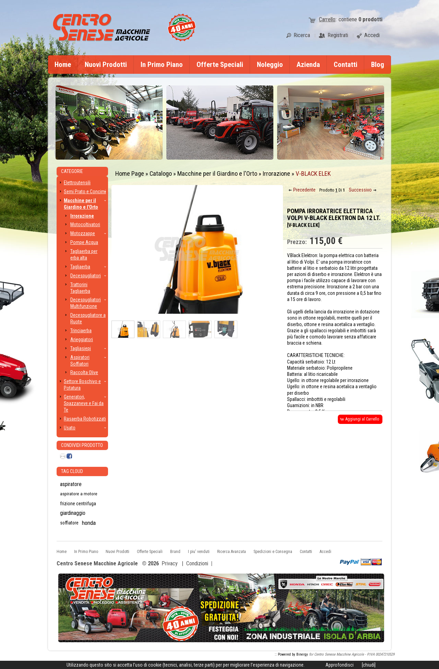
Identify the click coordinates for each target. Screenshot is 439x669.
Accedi (325, 551)
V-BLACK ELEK (313, 173)
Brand (175, 551)
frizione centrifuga (78, 503)
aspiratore (71, 484)
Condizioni (197, 563)
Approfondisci (339, 665)
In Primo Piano (162, 64)
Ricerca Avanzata (231, 551)
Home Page (129, 173)
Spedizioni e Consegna (272, 551)
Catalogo (161, 173)
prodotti (370, 19)
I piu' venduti (199, 551)
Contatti (345, 64)
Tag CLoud (72, 471)
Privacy (170, 563)
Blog (377, 64)
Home (63, 64)
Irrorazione (276, 173)
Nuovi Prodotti (106, 64)
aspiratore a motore (78, 493)
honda (89, 522)
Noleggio (270, 64)
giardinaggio (72, 513)
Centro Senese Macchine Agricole (97, 564)
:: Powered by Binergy (291, 654)
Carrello (327, 19)
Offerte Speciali (220, 64)
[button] (302, 190)
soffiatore (69, 523)
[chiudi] (369, 665)
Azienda (308, 64)
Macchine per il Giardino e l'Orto (217, 173)
